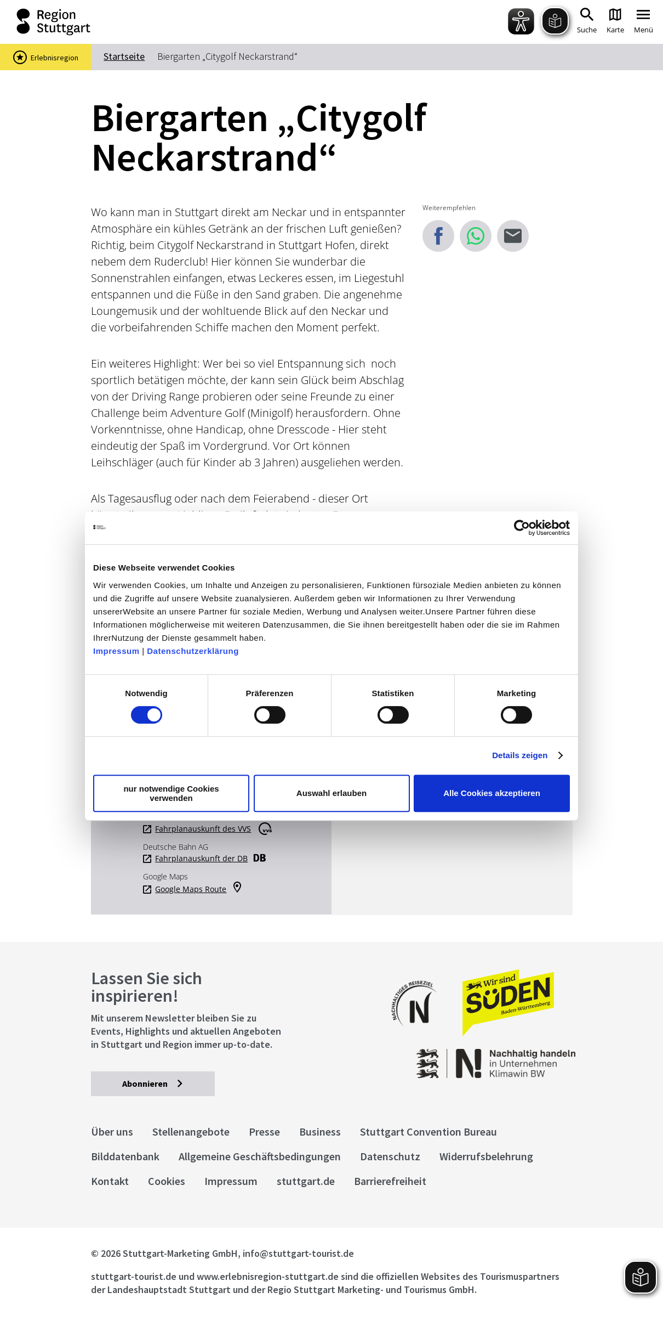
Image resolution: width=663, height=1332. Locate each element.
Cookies (166, 1181)
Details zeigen (519, 755)
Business (320, 1131)
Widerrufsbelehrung (486, 1156)
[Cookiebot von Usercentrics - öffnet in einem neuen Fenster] (522, 528)
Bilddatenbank (125, 1156)
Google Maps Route (190, 889)
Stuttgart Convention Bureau (428, 1131)
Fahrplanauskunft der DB (201, 858)
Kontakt (110, 1181)
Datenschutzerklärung (193, 651)
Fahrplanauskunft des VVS (203, 829)
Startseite (124, 56)
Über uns (112, 1131)
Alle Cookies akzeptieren (491, 793)
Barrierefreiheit (390, 1181)
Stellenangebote (191, 1131)
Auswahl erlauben (331, 793)
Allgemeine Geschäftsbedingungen (260, 1156)
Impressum (116, 651)
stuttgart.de (306, 1181)
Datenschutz (390, 1156)
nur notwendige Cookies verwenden (171, 793)
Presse (264, 1131)
